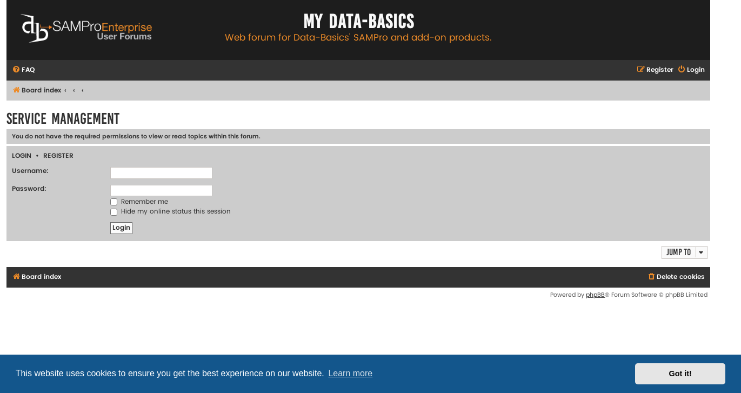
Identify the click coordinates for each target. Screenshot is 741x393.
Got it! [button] (680, 373)
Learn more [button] (350, 373)
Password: (29, 189)
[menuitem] (23, 70)
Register (58, 156)
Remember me (139, 202)
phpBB (595, 294)
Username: (30, 171)
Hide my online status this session (170, 212)
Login (21, 156)
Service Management (62, 118)
